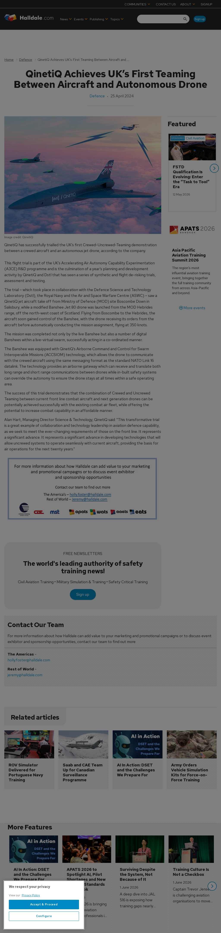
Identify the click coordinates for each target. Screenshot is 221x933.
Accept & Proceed (44, 909)
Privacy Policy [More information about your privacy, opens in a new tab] (31, 901)
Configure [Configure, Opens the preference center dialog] (44, 921)
